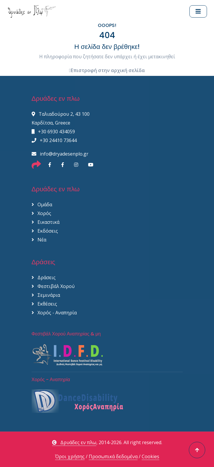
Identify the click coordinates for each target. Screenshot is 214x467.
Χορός (41, 213)
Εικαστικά (45, 222)
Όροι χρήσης (70, 456)
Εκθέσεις (44, 304)
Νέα (39, 239)
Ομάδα (42, 204)
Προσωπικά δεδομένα (113, 456)
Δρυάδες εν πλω (74, 442)
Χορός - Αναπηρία (54, 312)
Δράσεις (44, 277)
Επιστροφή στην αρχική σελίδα (107, 70)
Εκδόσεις (45, 231)
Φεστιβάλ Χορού (53, 286)
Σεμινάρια (46, 295)
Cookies (150, 456)
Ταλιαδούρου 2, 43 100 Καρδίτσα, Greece (61, 118)
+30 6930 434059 (53, 131)
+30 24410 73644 (54, 140)
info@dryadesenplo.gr (60, 154)
